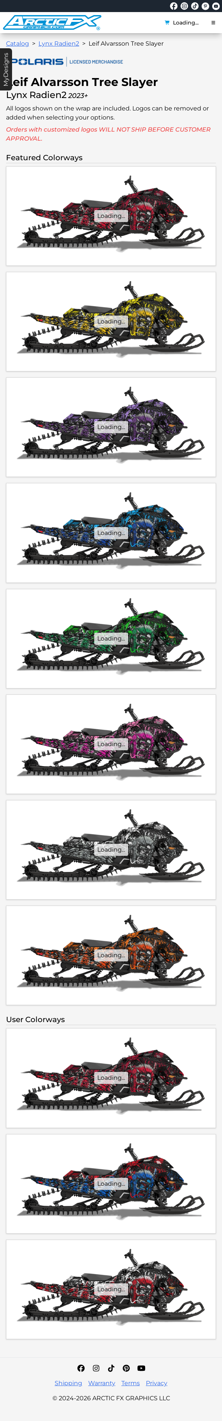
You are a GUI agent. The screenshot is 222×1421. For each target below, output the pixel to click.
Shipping (68, 1383)
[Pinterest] (126, 1368)
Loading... (182, 22)
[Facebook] (81, 1368)
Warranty (101, 1383)
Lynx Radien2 (58, 43)
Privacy (156, 1383)
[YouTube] (141, 1368)
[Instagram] (96, 1368)
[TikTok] (111, 1368)
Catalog (17, 43)
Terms (130, 1383)
